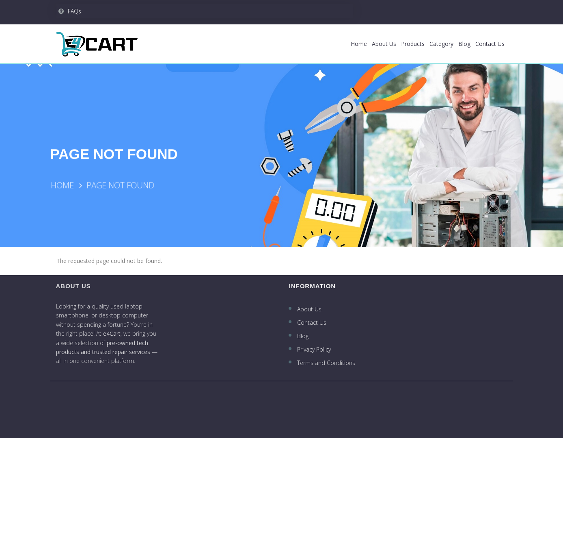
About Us (384, 44)
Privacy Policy (315, 349)
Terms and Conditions (327, 363)
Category (441, 44)
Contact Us (490, 44)
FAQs (69, 11)
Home (359, 44)
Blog (464, 44)
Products (413, 44)
